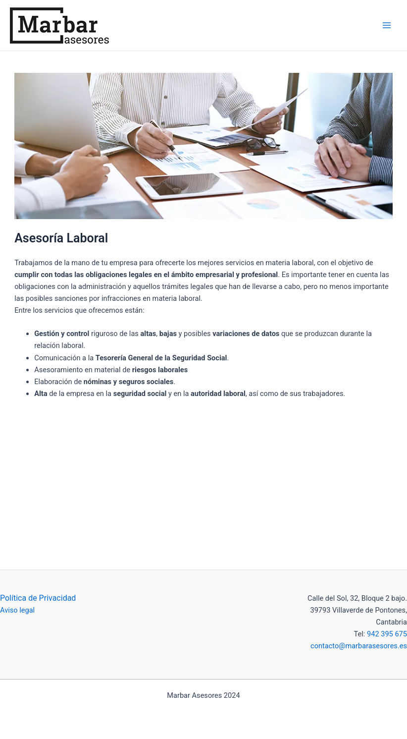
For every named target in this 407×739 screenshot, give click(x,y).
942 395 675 (386, 633)
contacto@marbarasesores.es (358, 645)
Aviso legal (17, 610)
